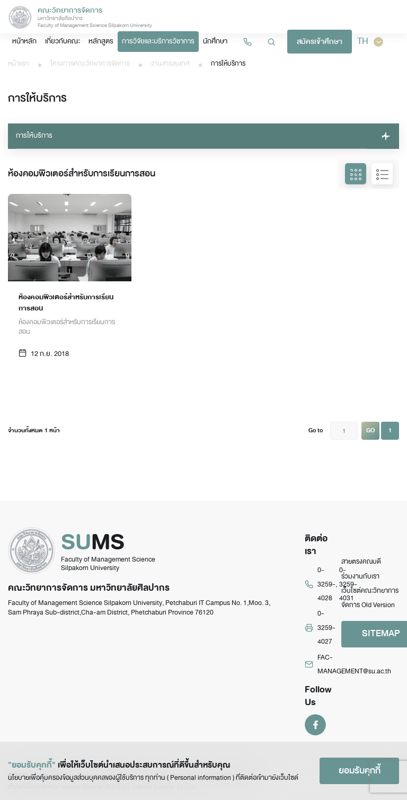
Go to (315, 430)
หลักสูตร (101, 41)
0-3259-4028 (326, 584)
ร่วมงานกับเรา (360, 576)
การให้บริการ (34, 135)
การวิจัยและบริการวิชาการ (158, 41)
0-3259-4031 (348, 584)
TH (370, 41)
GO (370, 430)
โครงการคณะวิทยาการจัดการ (90, 63)
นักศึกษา (215, 41)
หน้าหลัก (24, 41)
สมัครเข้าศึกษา (319, 41)
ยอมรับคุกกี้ (360, 770)
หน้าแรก (18, 63)
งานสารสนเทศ (170, 63)
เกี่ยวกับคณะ (62, 41)
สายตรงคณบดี (361, 561)
